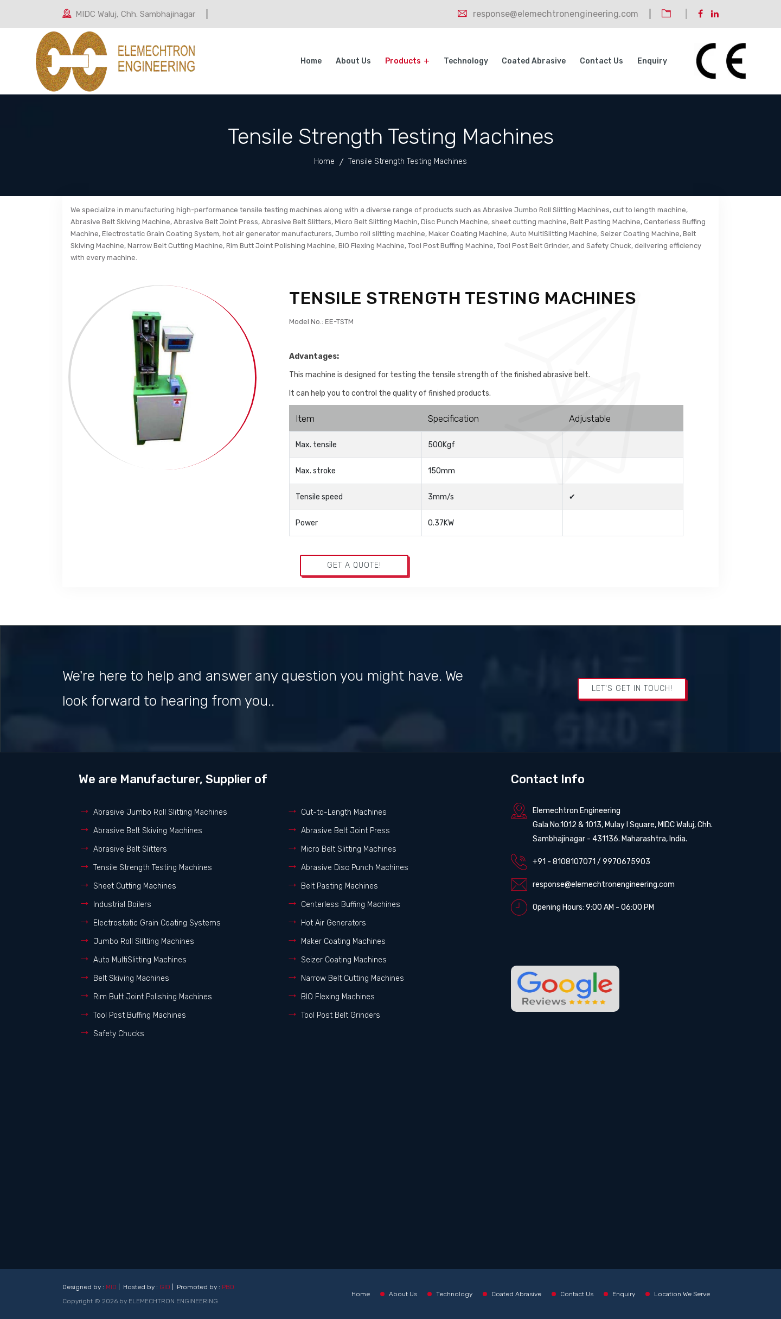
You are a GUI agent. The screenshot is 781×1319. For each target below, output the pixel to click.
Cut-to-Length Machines (344, 812)
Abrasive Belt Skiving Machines (147, 830)
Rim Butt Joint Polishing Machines (152, 996)
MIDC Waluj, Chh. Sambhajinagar (135, 14)
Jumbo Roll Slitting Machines (143, 941)
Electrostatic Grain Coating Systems (157, 923)
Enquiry (652, 61)
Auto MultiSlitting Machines (140, 960)
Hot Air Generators (333, 923)
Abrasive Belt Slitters (130, 849)
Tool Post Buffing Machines (139, 1015)
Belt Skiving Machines (131, 978)
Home (313, 61)
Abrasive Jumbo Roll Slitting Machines (160, 812)
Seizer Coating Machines (344, 960)
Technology (467, 61)
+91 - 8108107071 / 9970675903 (591, 861)
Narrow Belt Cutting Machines (352, 978)
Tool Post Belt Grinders (340, 1015)
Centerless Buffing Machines (350, 904)
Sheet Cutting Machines (134, 886)
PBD (228, 1287)
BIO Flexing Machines (338, 996)
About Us (355, 61)
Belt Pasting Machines (339, 886)
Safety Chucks (118, 1033)
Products (404, 61)
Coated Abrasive (535, 61)
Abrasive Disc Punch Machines (354, 867)
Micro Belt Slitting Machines (348, 849)
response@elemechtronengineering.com (604, 884)
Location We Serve (682, 1294)
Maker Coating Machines (343, 941)
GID (164, 1287)
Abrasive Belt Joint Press (345, 830)
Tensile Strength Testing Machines (152, 867)
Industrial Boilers (122, 904)
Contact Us (602, 61)
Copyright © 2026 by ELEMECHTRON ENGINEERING (140, 1301)
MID (111, 1287)
